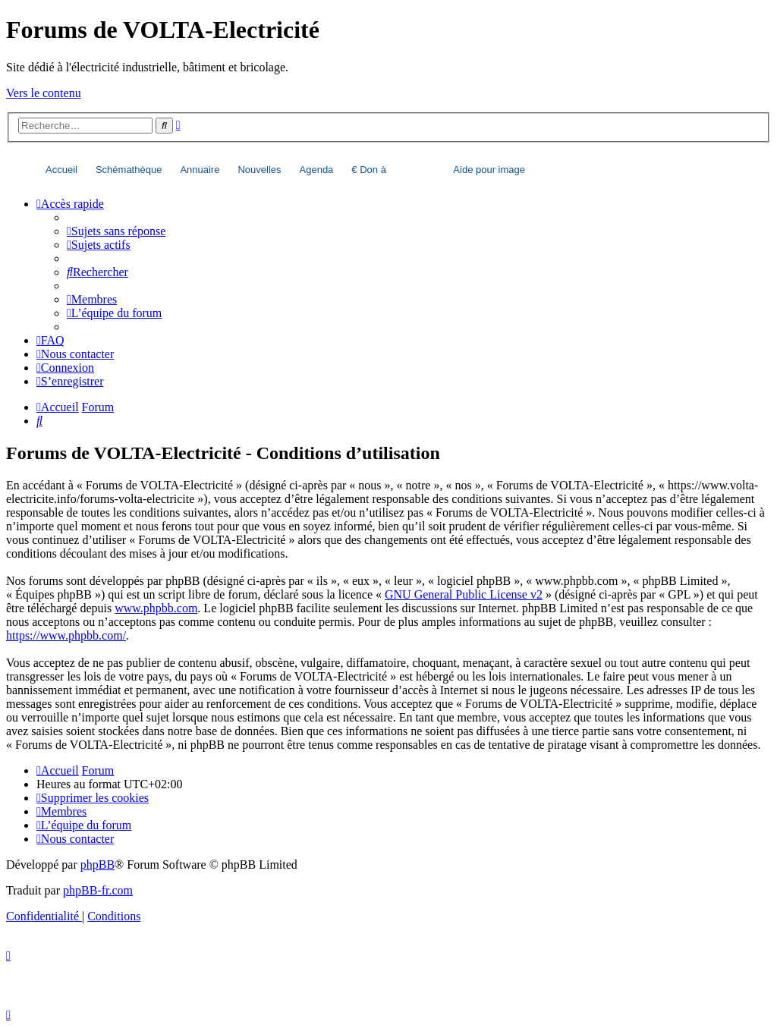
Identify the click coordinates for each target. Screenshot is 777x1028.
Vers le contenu (43, 92)
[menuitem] (116, 231)
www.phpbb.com (156, 608)
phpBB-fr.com (98, 890)
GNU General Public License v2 (464, 594)
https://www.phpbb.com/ (66, 635)
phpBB (97, 864)
